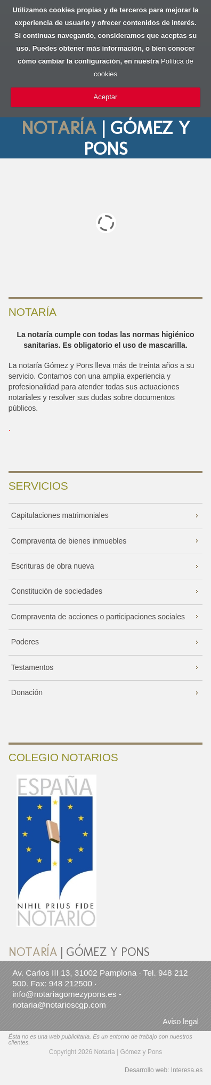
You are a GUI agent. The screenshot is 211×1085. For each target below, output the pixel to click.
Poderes (25, 641)
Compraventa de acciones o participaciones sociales (98, 616)
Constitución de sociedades (56, 591)
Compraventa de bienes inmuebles (68, 541)
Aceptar (106, 97)
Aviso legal (180, 1021)
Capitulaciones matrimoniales (60, 515)
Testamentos (32, 667)
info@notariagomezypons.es (64, 994)
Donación (27, 692)
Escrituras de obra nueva (52, 566)
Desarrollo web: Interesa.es (163, 1070)
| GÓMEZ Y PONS (105, 137)
